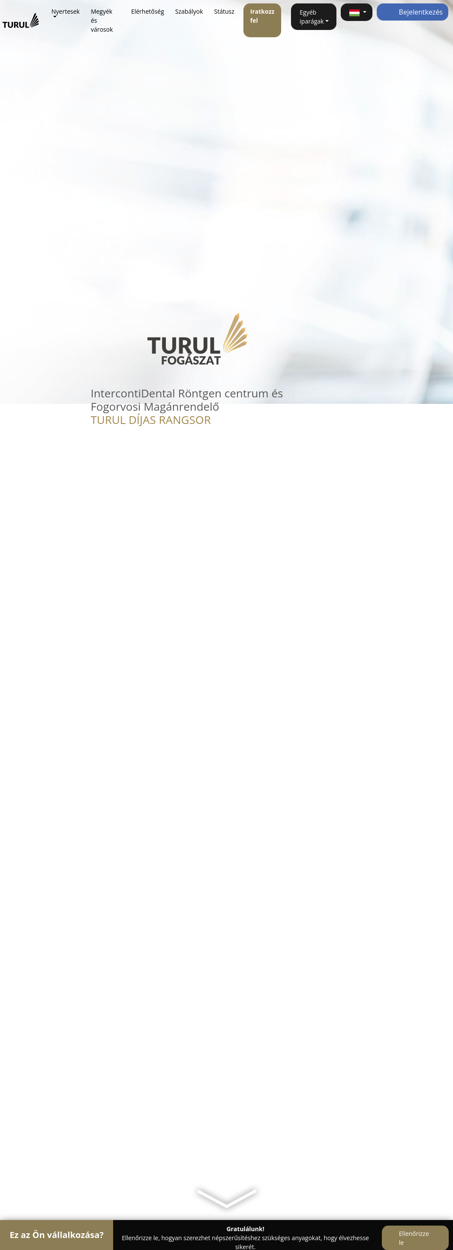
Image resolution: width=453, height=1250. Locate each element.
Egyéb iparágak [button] (312, 16)
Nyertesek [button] (65, 11)
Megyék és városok (102, 20)
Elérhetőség (147, 11)
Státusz (224, 11)
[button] (356, 12)
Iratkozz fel (262, 15)
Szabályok (189, 11)
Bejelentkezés (412, 12)
